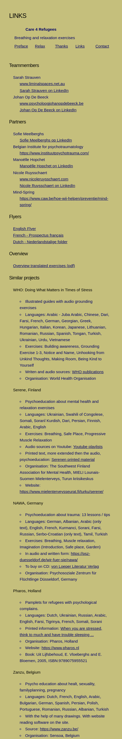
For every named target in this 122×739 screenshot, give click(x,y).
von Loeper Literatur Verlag (75, 566)
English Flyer (24, 228)
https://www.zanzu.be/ (59, 729)
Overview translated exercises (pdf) (44, 265)
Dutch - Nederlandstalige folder (40, 242)
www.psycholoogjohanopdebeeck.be (52, 103)
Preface (21, 46)
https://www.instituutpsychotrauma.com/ (54, 153)
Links (80, 46)
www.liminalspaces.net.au (42, 83)
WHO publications (88, 372)
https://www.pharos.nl (60, 648)
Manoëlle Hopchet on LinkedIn (46, 166)
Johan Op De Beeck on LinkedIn (48, 110)
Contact (102, 46)
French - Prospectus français (38, 235)
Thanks (61, 46)
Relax (40, 46)
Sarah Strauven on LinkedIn (44, 90)
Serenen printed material (73, 459)
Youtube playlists (88, 446)
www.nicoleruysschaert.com (44, 179)
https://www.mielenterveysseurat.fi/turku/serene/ (61, 491)
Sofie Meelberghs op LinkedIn (46, 140)
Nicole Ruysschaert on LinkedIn (47, 185)
